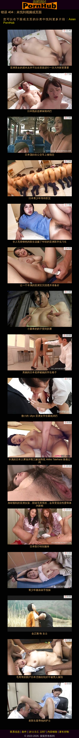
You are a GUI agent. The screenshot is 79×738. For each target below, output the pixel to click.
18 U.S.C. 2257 (37, 731)
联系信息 (15, 731)
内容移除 (52, 731)
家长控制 (64, 731)
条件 (24, 731)
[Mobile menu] (3, 4)
